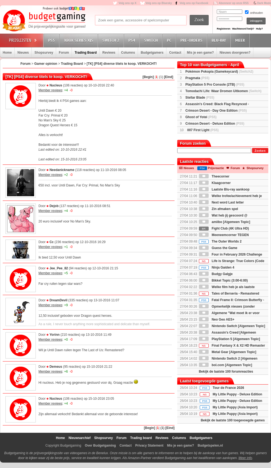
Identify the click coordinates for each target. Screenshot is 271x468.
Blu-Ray (220, 40)
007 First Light (203, 130)
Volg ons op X (127, 3)
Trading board (141, 438)
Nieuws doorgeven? (235, 52)
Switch (151, 40)
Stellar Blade (199, 97)
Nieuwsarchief (80, 438)
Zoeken (260, 150)
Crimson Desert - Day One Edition (216, 110)
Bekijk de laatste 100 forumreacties (226, 371)
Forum (64, 52)
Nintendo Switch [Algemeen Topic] (232, 326)
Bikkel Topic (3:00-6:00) (223, 280)
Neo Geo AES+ (216, 319)
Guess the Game (218, 248)
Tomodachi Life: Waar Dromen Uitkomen (223, 91)
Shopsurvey (43, 52)
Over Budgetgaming (100, 445)
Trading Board (85, 52)
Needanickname (62, 170)
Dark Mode (264, 3)
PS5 (52, 40)
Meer (241, 40)
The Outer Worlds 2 (220, 241)
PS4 (132, 40)
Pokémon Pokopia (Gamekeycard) (219, 71)
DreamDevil (58, 300)
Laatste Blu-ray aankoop (224, 189)
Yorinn (55, 335)
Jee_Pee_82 (59, 268)
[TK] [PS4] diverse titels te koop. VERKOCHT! (122, 64)
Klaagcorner (215, 183)
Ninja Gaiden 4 (216, 267)
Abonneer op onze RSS (234, 3)
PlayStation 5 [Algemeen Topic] (229, 339)
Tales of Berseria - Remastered (229, 293)
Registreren (223, 28)
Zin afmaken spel (218, 209)
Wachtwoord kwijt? (243, 28)
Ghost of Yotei (201, 117)
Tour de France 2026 (228, 388)
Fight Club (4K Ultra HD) (224, 228)
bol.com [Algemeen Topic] (225, 365)
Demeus (56, 367)
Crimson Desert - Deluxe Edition (214, 123)
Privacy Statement (149, 445)
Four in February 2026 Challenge (230, 254)
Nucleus (56, 85)
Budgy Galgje (216, 274)
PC (170, 40)
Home (7, 52)
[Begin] (148, 77)
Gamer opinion (45, 64)
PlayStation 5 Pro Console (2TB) (214, 84)
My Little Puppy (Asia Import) (235, 407)
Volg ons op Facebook (194, 3)
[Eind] (168, 77)
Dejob (54, 206)
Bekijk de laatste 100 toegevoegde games (233, 420)
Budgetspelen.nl (210, 445)
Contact (175, 52)
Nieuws (23, 52)
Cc (52, 242)
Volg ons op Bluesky (159, 3)
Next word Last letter (221, 202)
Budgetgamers (152, 52)
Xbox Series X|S (79, 40)
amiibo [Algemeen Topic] (224, 222)
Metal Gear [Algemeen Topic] (227, 352)
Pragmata (197, 78)
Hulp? (259, 28)
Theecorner (214, 176)
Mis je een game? (200, 52)
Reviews (108, 52)
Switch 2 (111, 40)
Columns (128, 52)
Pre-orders (192, 40)
